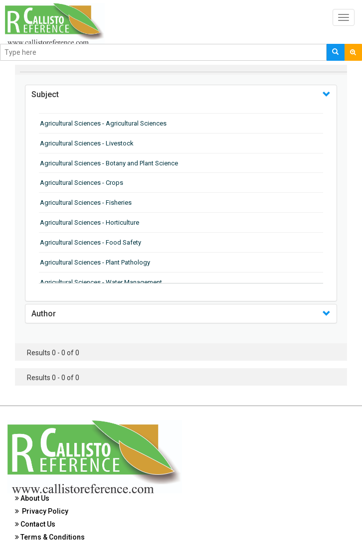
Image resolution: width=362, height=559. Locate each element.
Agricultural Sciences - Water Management (101, 282)
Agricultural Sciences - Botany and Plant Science (109, 163)
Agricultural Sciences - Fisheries (86, 202)
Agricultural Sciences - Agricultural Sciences (103, 123)
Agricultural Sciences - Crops (81, 182)
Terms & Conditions (50, 537)
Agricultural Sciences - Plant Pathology (95, 262)
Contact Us (35, 524)
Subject (45, 94)
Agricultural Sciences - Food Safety (90, 242)
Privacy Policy (41, 511)
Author (43, 313)
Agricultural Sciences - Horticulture (89, 222)
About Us (32, 498)
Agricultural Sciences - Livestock (87, 143)
